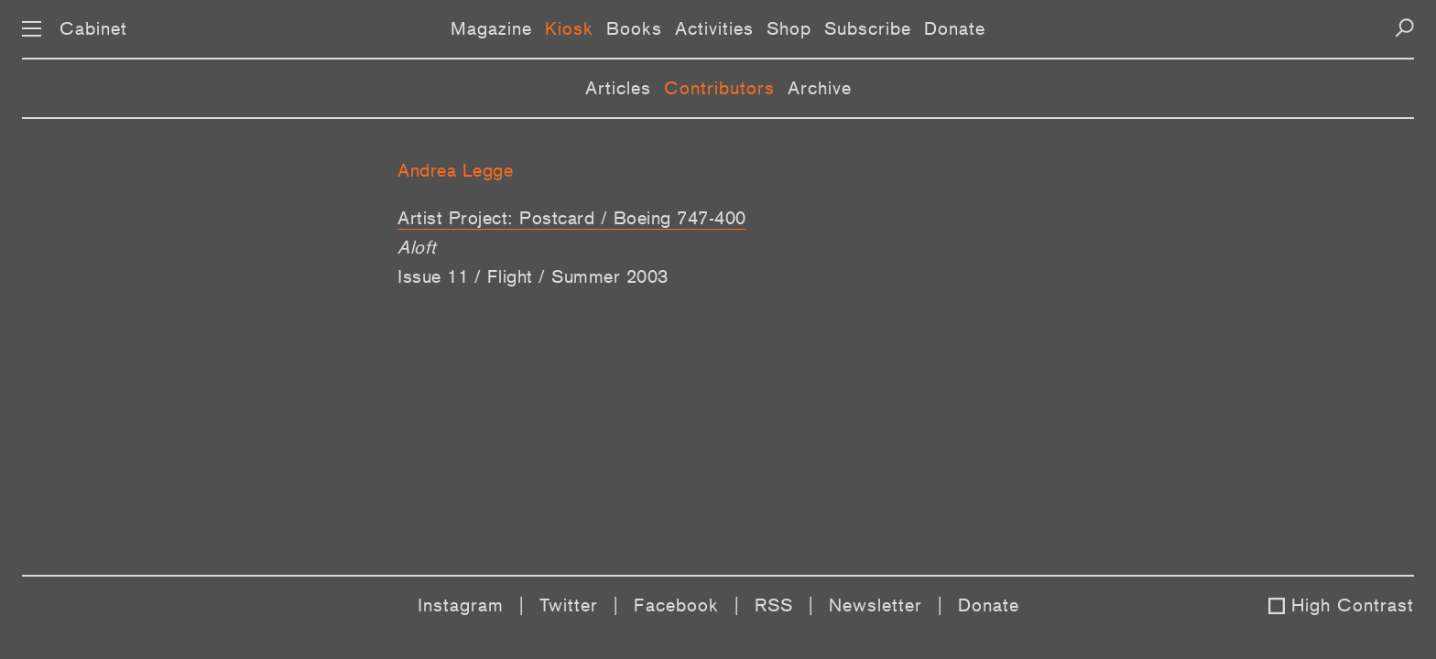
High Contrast (1352, 605)
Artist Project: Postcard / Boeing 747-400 (571, 218)
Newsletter (875, 605)
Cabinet (93, 28)
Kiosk (569, 28)
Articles (618, 88)
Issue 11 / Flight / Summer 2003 (533, 276)
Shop (789, 28)
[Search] (1404, 28)
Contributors (719, 88)
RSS (774, 605)
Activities (714, 28)
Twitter (568, 605)
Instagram (461, 605)
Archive (820, 88)
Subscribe (867, 28)
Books (634, 28)
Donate (954, 28)
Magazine (491, 28)
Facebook (676, 605)
